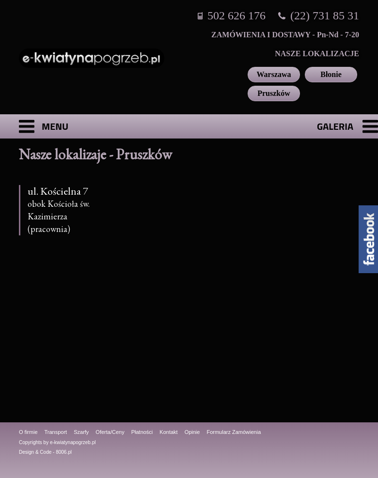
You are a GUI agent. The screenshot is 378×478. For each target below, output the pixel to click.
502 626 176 (236, 15)
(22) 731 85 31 (324, 15)
